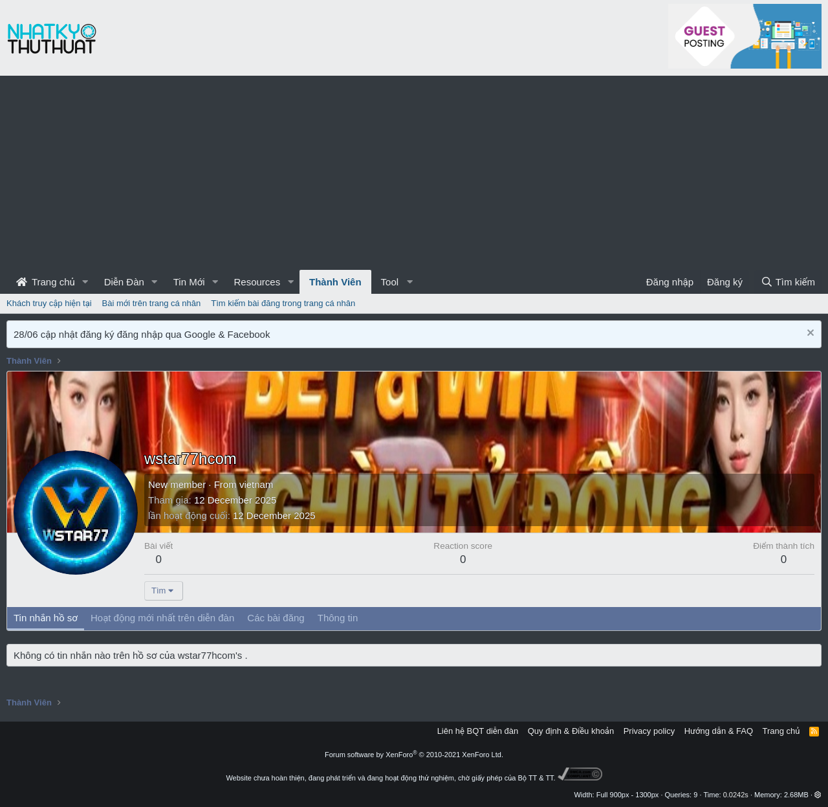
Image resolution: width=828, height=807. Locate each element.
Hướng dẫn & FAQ (718, 731)
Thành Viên (335, 281)
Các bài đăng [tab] (275, 617)
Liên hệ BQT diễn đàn (478, 731)
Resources (257, 281)
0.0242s (735, 795)
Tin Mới (189, 281)
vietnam (256, 484)
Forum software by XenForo (414, 754)
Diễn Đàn (124, 281)
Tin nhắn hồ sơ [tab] (46, 617)
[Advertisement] (414, 172)
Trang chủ (45, 281)
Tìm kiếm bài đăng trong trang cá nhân (283, 303)
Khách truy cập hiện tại (49, 303)
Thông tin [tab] (338, 617)
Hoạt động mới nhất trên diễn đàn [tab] (162, 617)
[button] (85, 282)
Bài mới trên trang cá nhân (151, 303)
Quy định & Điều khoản (571, 731)
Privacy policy (649, 731)
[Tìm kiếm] (788, 282)
